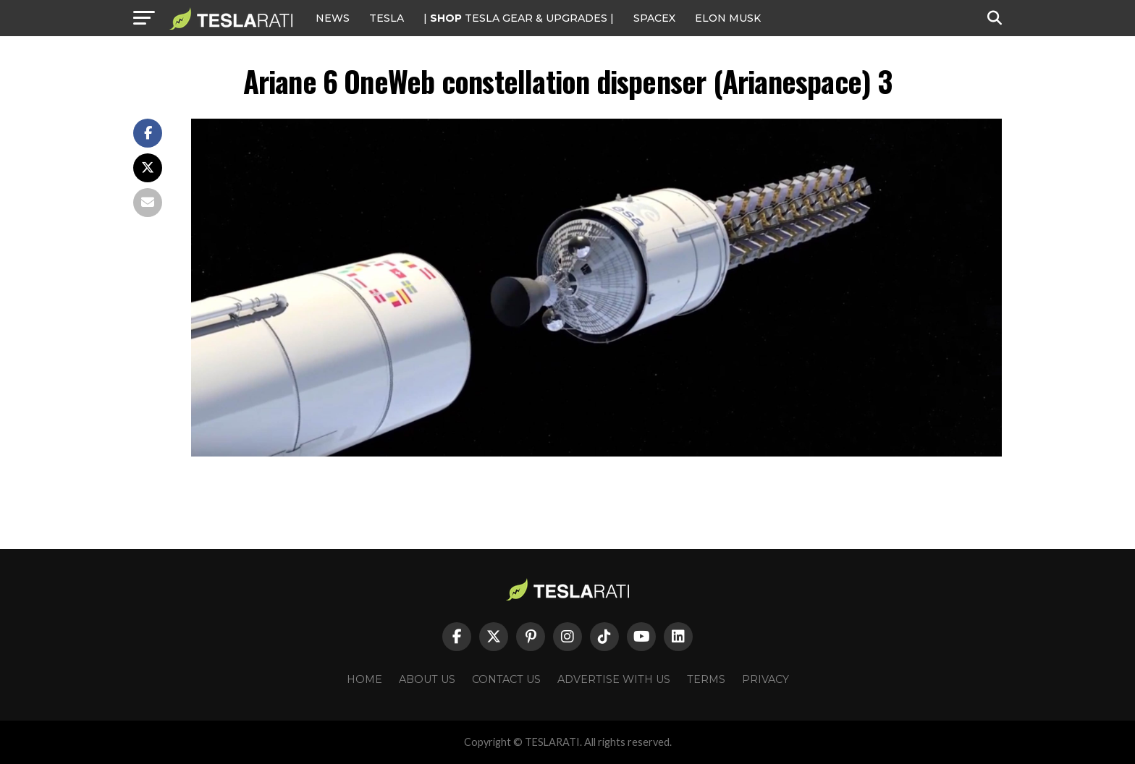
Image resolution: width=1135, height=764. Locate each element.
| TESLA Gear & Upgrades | (518, 18)
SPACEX (654, 18)
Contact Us (506, 679)
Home (364, 679)
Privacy (765, 679)
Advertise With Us (613, 679)
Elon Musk (728, 18)
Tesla (386, 18)
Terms (706, 679)
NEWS (333, 18)
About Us (427, 679)
